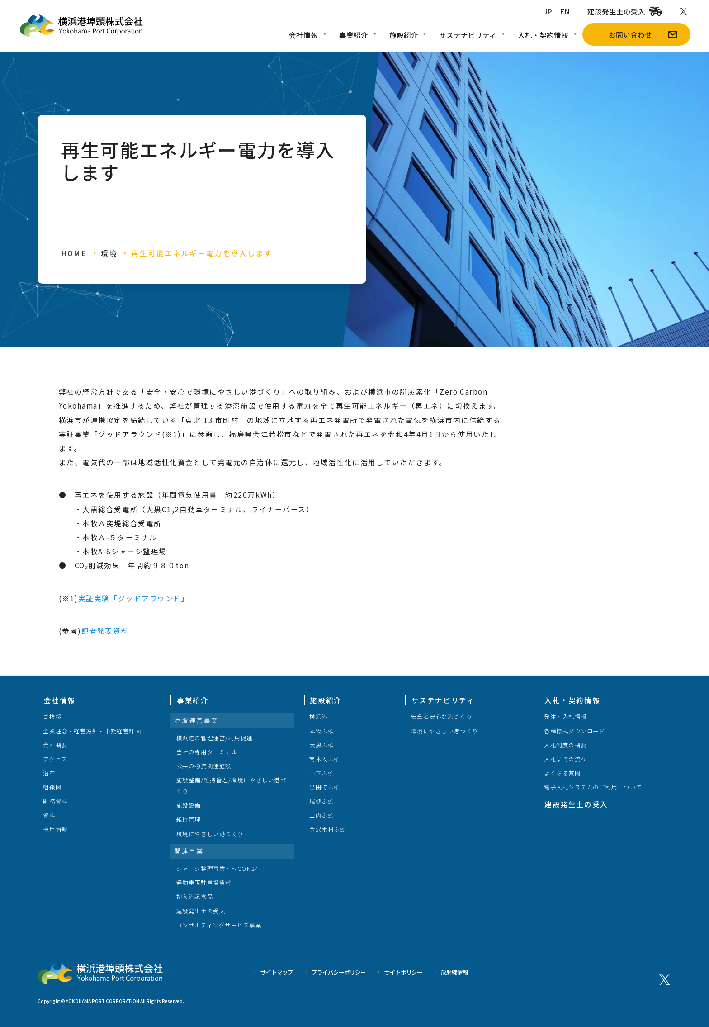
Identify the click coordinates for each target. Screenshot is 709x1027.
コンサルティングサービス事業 (219, 925)
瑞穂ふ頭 (321, 801)
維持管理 (188, 819)
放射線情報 (454, 972)
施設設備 (188, 805)
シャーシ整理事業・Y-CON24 (217, 869)
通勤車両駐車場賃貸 (204, 883)
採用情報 (55, 829)
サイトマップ (276, 972)
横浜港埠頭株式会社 (100, 972)
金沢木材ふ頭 (327, 829)
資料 (49, 815)
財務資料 (55, 801)
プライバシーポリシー (339, 972)
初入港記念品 (194, 897)
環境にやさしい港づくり (210, 834)
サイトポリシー (403, 972)
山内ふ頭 (321, 815)
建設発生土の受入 (200, 911)
